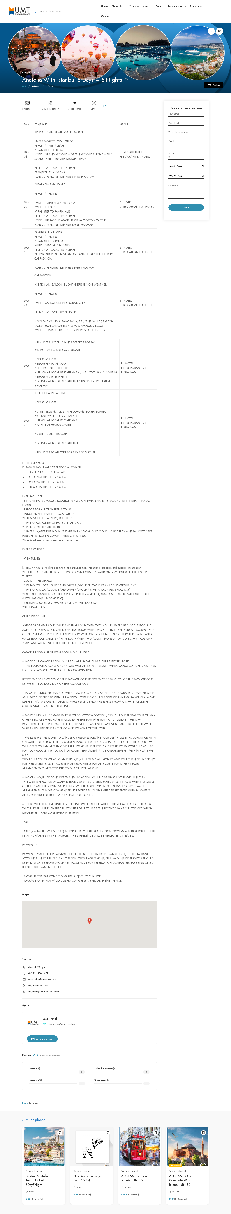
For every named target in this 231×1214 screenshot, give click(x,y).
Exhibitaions (198, 6)
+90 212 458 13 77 (38, 973)
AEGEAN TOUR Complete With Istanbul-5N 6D (180, 1180)
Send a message (42, 1039)
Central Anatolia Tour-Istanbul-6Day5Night (36, 1180)
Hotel (147, 6)
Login (25, 1103)
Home (104, 6)
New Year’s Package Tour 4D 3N (87, 1178)
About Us (118, 6)
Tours (36, 72)
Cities (134, 6)
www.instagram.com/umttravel (43, 991)
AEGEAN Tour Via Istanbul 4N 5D (134, 1178)
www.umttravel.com (38, 985)
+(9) (105, 106)
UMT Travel (50, 1019)
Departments (177, 6)
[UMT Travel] (59, 1165)
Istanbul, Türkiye (36, 967)
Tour (160, 6)
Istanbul (27, 72)
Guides (106, 16)
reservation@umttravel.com (42, 979)
